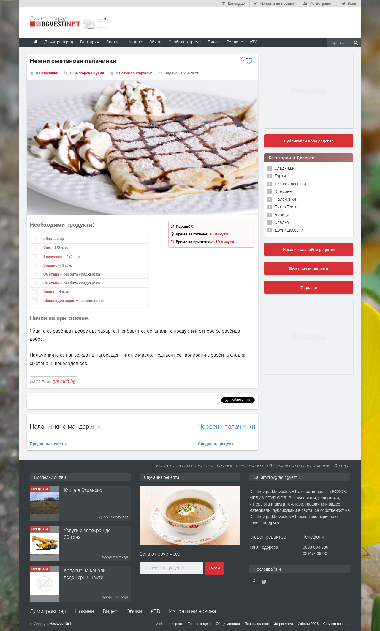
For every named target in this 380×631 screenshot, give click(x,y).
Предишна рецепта (48, 443)
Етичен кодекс (199, 624)
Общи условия (228, 624)
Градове (235, 42)
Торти (280, 176)
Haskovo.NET (61, 623)
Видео (110, 611)
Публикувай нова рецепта (308, 141)
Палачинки (48, 72)
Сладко (282, 222)
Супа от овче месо (160, 553)
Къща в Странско (83, 490)
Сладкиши (284, 168)
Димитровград (48, 611)
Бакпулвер (53, 256)
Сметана (51, 274)
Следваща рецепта (217, 443)
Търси (214, 568)
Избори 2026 (308, 624)
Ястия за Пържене (136, 72)
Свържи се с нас (336, 624)
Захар (49, 291)
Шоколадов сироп (59, 300)
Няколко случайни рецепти (309, 249)
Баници (282, 214)
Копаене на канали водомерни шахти (85, 573)
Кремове (283, 191)
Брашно (50, 265)
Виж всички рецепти (308, 268)
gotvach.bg (63, 381)
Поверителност (257, 624)
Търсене (309, 287)
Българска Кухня (88, 72)
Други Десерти (289, 230)
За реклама (283, 624)
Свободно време (185, 42)
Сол (47, 247)
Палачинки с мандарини (65, 426)
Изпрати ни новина (192, 611)
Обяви (134, 611)
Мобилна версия (169, 623)
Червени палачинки (226, 426)
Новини (134, 42)
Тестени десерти (290, 183)
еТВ (155, 611)
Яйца (48, 239)
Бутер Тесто (286, 207)
